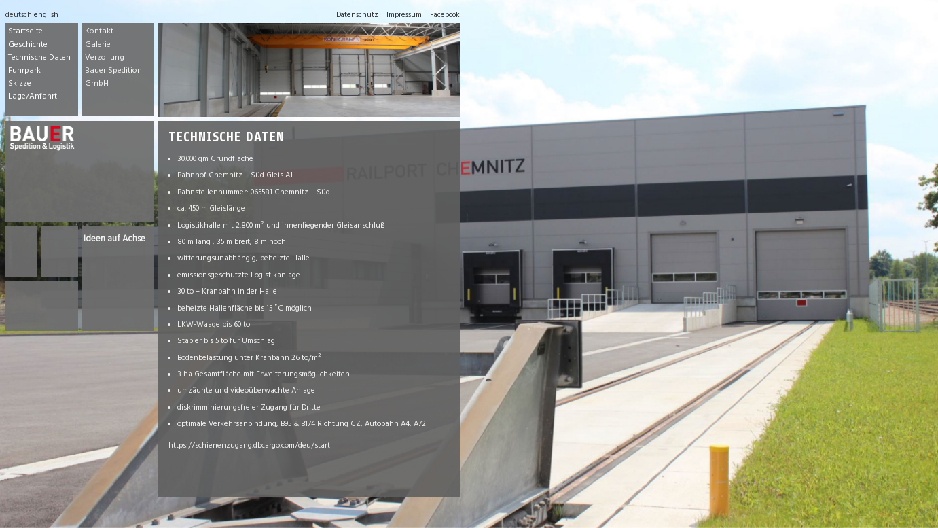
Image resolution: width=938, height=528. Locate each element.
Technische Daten (39, 58)
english (46, 16)
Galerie (98, 45)
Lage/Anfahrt (32, 97)
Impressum (404, 16)
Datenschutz (357, 16)
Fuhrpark (24, 71)
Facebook (445, 16)
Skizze (19, 84)
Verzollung (104, 58)
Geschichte (28, 45)
